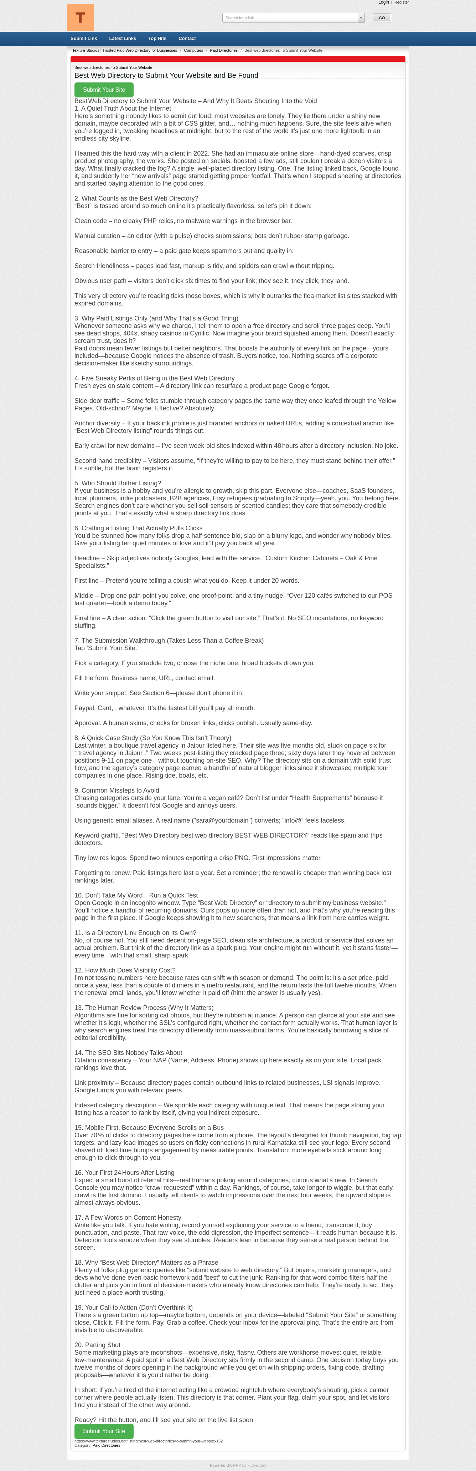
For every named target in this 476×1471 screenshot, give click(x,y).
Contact (187, 38)
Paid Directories (224, 50)
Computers (194, 50)
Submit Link (84, 38)
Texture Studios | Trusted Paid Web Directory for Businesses (125, 50)
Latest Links (122, 38)
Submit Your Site (104, 90)
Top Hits (157, 38)
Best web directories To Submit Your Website (113, 67)
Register (401, 2)
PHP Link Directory (249, 1465)
